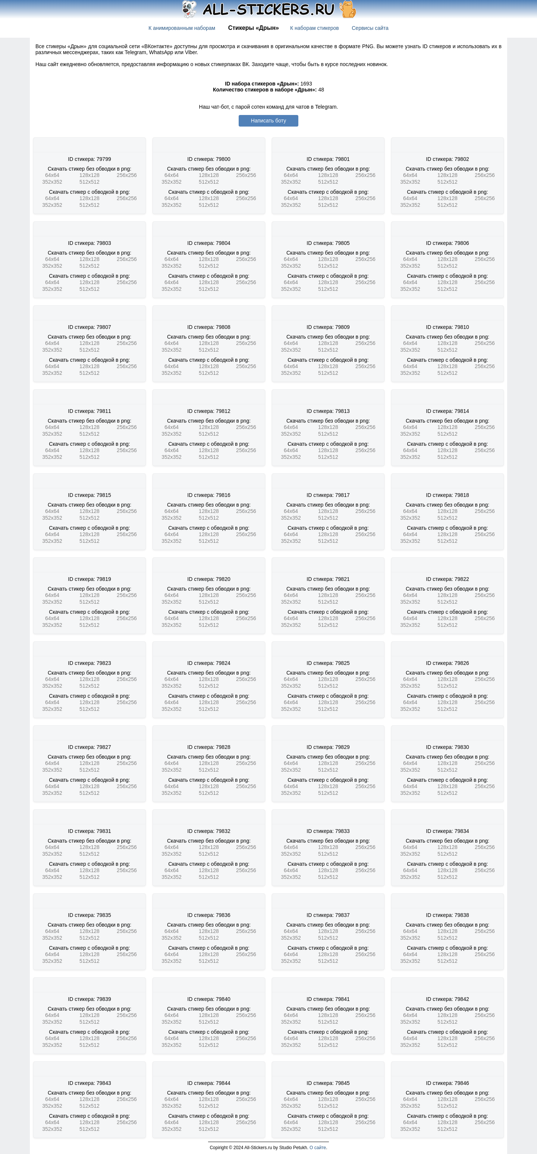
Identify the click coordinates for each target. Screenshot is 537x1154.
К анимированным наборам (181, 28)
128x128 (89, 175)
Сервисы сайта (370, 28)
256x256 (127, 175)
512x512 (89, 182)
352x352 (52, 182)
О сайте (318, 1147)
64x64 (52, 175)
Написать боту (268, 121)
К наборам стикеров (314, 28)
